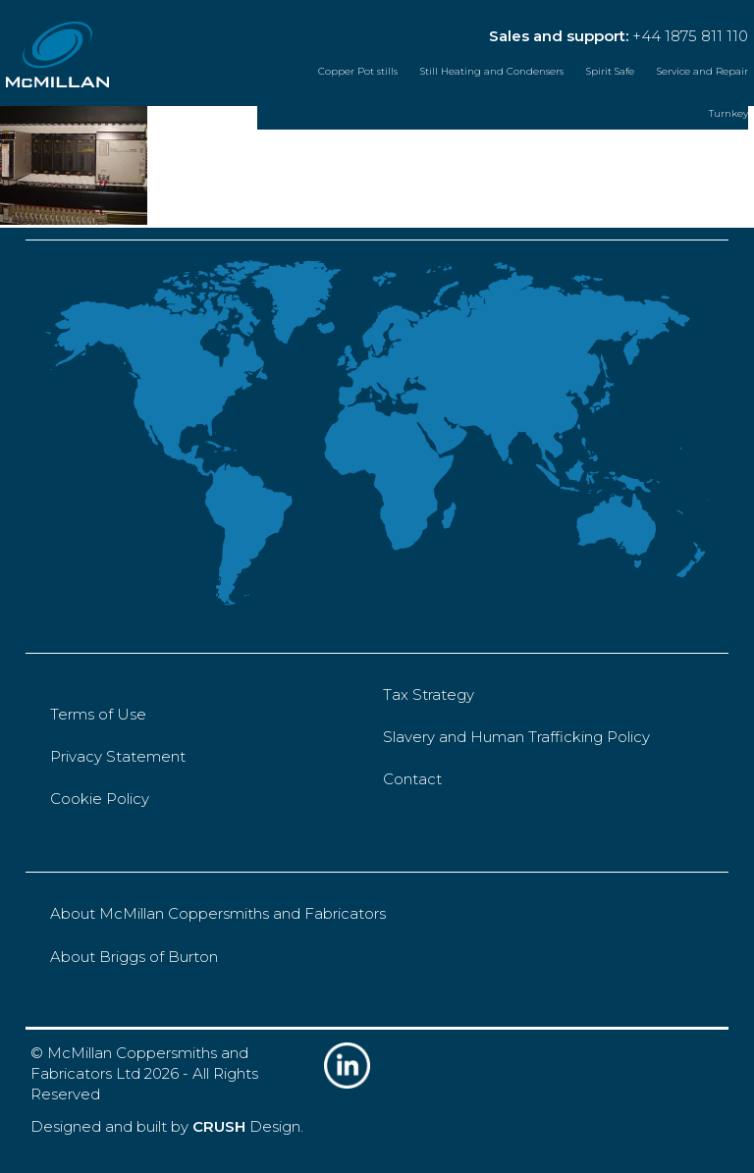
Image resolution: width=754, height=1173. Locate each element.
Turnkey (728, 113)
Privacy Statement (118, 756)
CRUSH (218, 1126)
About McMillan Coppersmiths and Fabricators (218, 913)
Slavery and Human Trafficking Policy (516, 736)
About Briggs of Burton (134, 956)
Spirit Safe (610, 71)
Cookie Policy (99, 798)
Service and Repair (702, 71)
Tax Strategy (428, 694)
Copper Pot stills (358, 71)
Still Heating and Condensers (492, 71)
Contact (412, 779)
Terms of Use (98, 714)
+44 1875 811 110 (690, 36)
